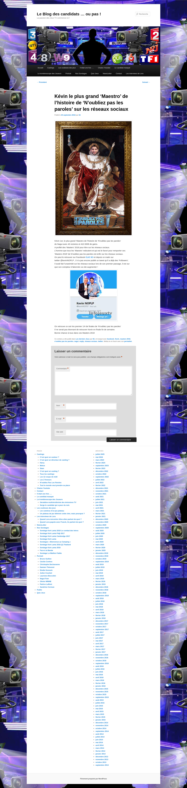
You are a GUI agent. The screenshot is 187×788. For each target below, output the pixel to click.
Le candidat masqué (122, 68)
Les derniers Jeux (82, 339)
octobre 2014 (101, 728)
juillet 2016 (100, 669)
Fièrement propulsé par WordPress (93, 779)
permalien (128, 341)
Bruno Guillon (46, 559)
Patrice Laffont (46, 584)
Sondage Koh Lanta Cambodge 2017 (55, 536)
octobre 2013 (101, 762)
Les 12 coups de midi (49, 477)
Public (39, 590)
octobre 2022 (101, 474)
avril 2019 (99, 576)
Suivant (146, 82)
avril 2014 (99, 745)
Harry (42, 463)
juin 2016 (99, 672)
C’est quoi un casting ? (49, 471)
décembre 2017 (102, 621)
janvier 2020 (100, 550)
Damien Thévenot (47, 567)
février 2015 (100, 717)
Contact (119, 73)
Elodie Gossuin (46, 570)
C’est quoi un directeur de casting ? (54, 460)
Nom (60, 406)
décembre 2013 (102, 757)
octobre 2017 (101, 627)
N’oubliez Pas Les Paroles (50, 483)
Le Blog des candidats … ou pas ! (69, 14)
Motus (42, 466)
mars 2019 (100, 579)
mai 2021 (99, 505)
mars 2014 (100, 748)
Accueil (40, 68)
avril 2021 (99, 508)
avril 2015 (99, 711)
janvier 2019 (100, 584)
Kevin (117, 339)
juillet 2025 (100, 454)
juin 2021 (99, 502)
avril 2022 (99, 483)
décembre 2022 (102, 471)
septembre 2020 (102, 528)
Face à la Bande (46, 550)
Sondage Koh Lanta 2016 (50, 548)
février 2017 (100, 649)
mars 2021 (100, 511)
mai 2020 (99, 539)
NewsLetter (107, 73)
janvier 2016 (100, 686)
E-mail (60, 419)
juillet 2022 (100, 480)
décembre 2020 (102, 519)
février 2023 (100, 468)
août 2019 (100, 564)
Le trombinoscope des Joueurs (49, 73)
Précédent (42, 82)
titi (80, 115)
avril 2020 (99, 542)
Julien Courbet (46, 573)
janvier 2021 (100, 516)
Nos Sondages (81, 73)
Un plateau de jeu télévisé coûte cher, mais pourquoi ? (62, 514)
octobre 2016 (101, 661)
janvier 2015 (100, 720)
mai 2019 (99, 573)
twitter (100, 341)
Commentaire (62, 369)
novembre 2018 (102, 590)
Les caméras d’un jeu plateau (52, 511)
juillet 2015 (100, 703)
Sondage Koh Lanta (48, 539)
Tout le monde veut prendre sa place (55, 485)
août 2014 (100, 734)
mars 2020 (100, 545)
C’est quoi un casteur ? (49, 457)
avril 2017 (99, 644)
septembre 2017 (102, 629)
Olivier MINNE (45, 581)
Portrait (68, 73)
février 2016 (100, 683)
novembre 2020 (102, 522)
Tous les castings (47, 474)
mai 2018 (99, 607)
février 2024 (100, 463)
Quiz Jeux (95, 73)
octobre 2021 (101, 494)
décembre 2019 (102, 553)
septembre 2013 (102, 765)
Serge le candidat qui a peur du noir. (55, 505)
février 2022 (100, 485)
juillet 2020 (100, 533)
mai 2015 (99, 709)
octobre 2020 (101, 525)
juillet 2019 (100, 567)
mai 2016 (99, 675)
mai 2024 (99, 457)
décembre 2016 (102, 655)
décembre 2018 (102, 587)
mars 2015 (100, 714)
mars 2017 (100, 646)
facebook (110, 339)
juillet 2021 (100, 499)
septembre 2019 (102, 562)
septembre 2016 (102, 663)
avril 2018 (99, 610)
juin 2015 (99, 706)
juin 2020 (99, 536)
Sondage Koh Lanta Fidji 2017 (52, 533)
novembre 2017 (102, 624)
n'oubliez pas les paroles (63, 341)
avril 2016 (99, 677)
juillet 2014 (100, 737)
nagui (76, 341)
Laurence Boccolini (48, 576)
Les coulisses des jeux (67, 68)
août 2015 (100, 700)
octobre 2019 (101, 559)
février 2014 (100, 751)
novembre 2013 (102, 759)
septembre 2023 (102, 466)
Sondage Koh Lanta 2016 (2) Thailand (55, 545)
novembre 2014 (102, 725)
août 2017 (100, 632)
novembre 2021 (102, 491)
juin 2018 (99, 604)
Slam (42, 468)
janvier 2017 (100, 652)
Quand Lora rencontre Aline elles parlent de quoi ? (61, 519)
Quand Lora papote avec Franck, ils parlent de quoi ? (62, 522)
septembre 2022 (102, 477)
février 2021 (100, 514)
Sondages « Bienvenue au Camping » (55, 542)
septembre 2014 (102, 731)
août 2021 (100, 497)
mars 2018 (100, 612)
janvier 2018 (100, 618)
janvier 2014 (100, 754)
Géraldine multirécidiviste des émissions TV (58, 502)
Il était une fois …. (87, 68)
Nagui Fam (44, 579)
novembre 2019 (102, 556)
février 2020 (100, 548)
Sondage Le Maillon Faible (51, 553)
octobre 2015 (101, 694)
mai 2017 (99, 641)
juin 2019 (99, 570)
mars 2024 (100, 460)
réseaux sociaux (91, 341)
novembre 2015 (102, 692)
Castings (50, 68)
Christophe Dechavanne (50, 564)
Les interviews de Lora (134, 73)
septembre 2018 (102, 596)
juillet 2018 (100, 601)
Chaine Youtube (104, 68)
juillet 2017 (100, 635)
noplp (81, 341)
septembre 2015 (102, 697)
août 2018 (100, 598)
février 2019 (100, 581)
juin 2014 (99, 740)
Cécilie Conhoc (46, 562)
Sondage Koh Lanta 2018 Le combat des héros (59, 531)
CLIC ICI (89, 257)
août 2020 (100, 531)
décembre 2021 (102, 488)
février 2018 (100, 615)
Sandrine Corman (47, 587)
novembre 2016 (102, 658)
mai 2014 (99, 742)
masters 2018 (125, 339)
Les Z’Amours (46, 480)
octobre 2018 (101, 593)
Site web (59, 432)
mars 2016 (100, 680)
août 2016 (100, 666)
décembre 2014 (102, 723)
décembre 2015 (102, 689)
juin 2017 (99, 638)
